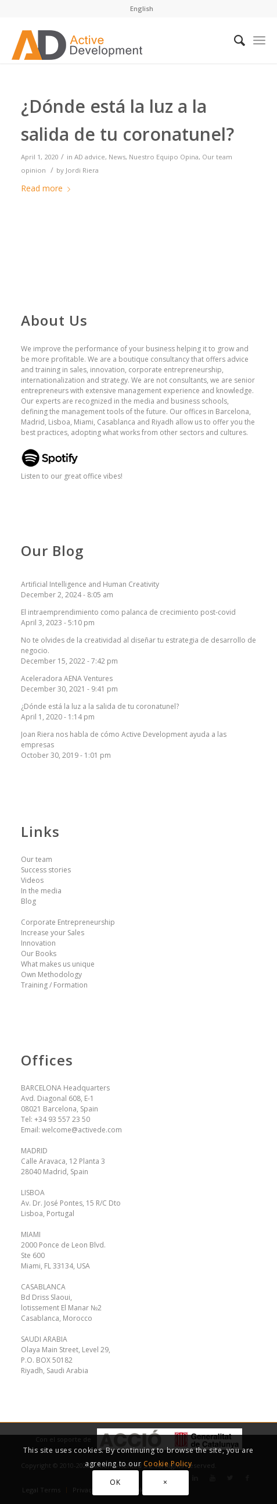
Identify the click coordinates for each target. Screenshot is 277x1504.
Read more (48, 188)
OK (115, 1482)
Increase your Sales (52, 933)
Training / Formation (54, 985)
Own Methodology (51, 974)
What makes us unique (58, 964)
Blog (28, 901)
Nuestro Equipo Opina (164, 156)
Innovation (38, 943)
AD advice (89, 156)
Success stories (46, 870)
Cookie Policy (167, 1464)
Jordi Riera (82, 170)
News (117, 156)
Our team (36, 859)
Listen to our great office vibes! (72, 471)
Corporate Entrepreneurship (68, 922)
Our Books (38, 953)
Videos (32, 880)
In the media (41, 891)
